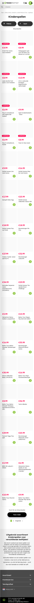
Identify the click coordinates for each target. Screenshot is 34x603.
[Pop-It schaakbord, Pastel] (9, 130)
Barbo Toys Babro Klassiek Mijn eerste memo (24, 499)
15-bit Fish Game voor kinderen (7, 51)
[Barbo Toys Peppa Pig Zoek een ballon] (25, 304)
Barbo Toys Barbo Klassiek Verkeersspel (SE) (8, 347)
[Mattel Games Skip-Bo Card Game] (25, 159)
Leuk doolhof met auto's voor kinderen (8, 81)
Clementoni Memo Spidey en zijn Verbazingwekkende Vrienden (24, 468)
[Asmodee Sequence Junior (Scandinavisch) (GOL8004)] (9, 272)
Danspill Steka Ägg (8, 200)
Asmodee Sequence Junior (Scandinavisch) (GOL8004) (8, 288)
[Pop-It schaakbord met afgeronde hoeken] (9, 100)
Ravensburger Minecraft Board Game (23, 347)
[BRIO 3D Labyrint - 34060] (9, 453)
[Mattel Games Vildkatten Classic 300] (25, 187)
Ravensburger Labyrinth (22, 257)
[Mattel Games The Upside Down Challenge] (25, 272)
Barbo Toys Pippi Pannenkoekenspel (24, 376)
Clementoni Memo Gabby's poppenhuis (8, 318)
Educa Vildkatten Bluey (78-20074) (7, 376)
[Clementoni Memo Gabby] (9, 304)
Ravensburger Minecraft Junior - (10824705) (23, 437)
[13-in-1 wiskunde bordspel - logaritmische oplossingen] (25, 68)
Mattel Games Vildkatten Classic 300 (25, 200)
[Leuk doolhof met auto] (9, 68)
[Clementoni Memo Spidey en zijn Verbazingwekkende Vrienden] (25, 453)
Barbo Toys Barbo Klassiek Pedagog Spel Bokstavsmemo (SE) (8, 406)
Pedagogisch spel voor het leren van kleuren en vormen (24, 52)
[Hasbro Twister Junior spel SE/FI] (9, 244)
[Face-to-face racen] (25, 130)
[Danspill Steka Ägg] (9, 187)
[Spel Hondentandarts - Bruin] (25, 100)
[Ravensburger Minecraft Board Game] (25, 333)
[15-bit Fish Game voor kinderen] (9, 38)
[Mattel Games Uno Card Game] (9, 159)
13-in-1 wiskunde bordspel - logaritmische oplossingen (23, 83)
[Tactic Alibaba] (25, 391)
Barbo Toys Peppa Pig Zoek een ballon (24, 318)
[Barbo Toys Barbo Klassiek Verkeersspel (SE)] (9, 333)
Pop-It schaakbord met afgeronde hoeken (8, 114)
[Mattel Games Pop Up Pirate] (9, 215)
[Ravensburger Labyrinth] (25, 244)
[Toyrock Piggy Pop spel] (9, 423)
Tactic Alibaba (22, 404)
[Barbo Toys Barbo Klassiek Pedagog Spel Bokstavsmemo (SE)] (9, 391)
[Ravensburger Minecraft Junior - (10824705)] (25, 423)
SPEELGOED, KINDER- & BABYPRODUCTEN (16, 12)
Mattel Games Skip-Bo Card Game (24, 172)
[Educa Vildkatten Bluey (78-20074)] (9, 363)
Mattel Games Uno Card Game (8, 172)
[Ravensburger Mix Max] (25, 215)
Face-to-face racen (24, 143)
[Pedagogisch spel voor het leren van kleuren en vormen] (25, 38)
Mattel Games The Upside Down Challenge (24, 287)
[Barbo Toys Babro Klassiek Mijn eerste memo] (25, 485)
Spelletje (30, 12)
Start (2, 12)
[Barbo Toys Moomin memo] (9, 485)
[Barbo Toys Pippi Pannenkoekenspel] (25, 363)
